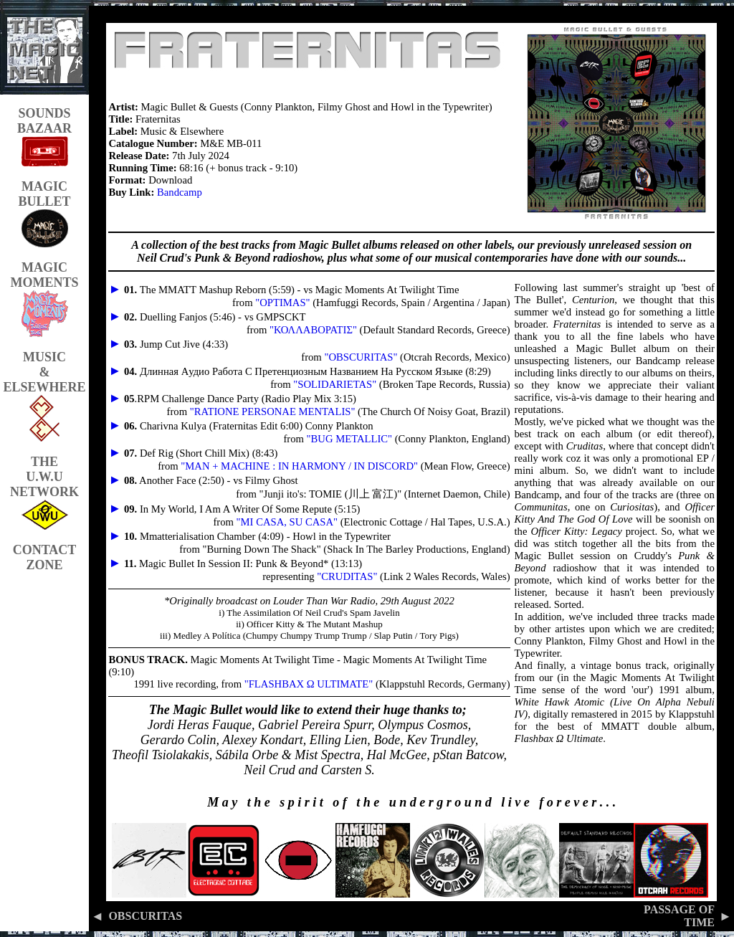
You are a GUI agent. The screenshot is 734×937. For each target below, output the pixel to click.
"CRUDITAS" (347, 576)
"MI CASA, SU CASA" (287, 522)
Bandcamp (179, 192)
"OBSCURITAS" (360, 357)
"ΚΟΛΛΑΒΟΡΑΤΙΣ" (313, 330)
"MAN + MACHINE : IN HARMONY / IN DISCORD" (299, 466)
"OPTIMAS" (282, 302)
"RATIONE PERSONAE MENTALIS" (273, 411)
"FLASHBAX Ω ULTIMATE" (308, 684)
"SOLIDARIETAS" (334, 384)
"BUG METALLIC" (349, 438)
